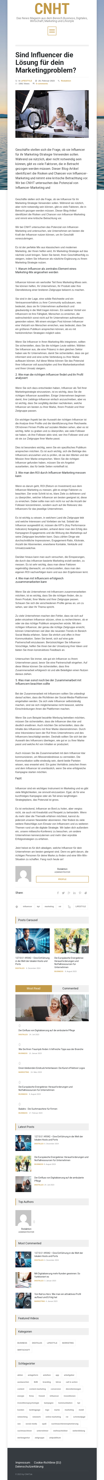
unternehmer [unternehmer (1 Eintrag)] (42, 1431)
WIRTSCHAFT (23, 1350)
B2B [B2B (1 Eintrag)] (36, 1382)
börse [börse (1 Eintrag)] (58, 1382)
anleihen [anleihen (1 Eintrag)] (47, 1375)
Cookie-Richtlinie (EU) (47, 1462)
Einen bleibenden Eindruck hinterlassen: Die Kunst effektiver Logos (52, 1068)
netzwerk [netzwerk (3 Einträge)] (37, 1417)
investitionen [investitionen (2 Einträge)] (70, 1396)
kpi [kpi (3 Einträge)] (78, 1403)
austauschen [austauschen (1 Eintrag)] (23, 1382)
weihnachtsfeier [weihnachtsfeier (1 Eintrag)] (60, 1431)
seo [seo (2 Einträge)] (19, 1424)
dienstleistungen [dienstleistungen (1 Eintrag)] (73, 1389)
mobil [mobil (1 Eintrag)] (81, 1410)
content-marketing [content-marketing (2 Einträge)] (37, 1389)
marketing (49, 906)
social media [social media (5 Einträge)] (31, 1424)
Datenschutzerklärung (29, 1466)
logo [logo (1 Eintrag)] (47, 1410)
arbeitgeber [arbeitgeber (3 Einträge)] (69, 1375)
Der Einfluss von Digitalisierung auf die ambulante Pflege (47, 1030)
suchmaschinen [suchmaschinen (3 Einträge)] (24, 1431)
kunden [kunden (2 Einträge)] (20, 1410)
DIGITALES (20, 968)
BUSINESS (58, 971)
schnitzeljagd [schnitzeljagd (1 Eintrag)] (79, 1417)
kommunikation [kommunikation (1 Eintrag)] (65, 1403)
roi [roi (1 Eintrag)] (67, 1417)
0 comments (42, 83)
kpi (38, 906)
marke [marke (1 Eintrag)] (57, 1410)
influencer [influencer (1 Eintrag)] (54, 1396)
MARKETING (24, 1072)
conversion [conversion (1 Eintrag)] (56, 1389)
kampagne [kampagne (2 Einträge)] (48, 1403)
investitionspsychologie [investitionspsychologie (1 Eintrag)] (28, 1403)
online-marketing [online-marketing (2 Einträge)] (53, 1417)
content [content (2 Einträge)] (20, 1389)
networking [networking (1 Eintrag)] (22, 1417)
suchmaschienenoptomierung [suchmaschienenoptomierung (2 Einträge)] (64, 1424)
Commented (70, 988)
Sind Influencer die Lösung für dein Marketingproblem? (45, 62)
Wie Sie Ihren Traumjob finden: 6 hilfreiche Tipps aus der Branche (51, 1049)
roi (60, 906)
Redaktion (66, 81)
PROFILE (62, 879)
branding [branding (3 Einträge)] (47, 1382)
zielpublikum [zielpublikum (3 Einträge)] (55, 1437)
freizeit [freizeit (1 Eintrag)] (42, 1396)
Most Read (33, 988)
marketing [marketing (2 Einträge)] (69, 1410)
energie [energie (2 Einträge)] (20, 1396)
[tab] (33, 988)
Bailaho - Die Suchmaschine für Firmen (38, 1109)
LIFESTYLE (26, 81)
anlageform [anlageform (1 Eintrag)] (33, 1375)
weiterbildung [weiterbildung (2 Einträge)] (79, 1431)
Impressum (22, 1462)
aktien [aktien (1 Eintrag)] (20, 1375)
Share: (19, 892)
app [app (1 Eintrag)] (57, 1375)
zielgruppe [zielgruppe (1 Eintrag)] (39, 1437)
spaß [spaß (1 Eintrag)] (44, 1424)
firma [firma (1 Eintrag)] (31, 1396)
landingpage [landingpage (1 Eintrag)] (34, 1410)
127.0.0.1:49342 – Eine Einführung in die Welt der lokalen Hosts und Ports (32, 961)
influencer (27, 906)
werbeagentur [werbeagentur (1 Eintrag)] (23, 1437)
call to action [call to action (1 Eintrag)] (71, 1382)
